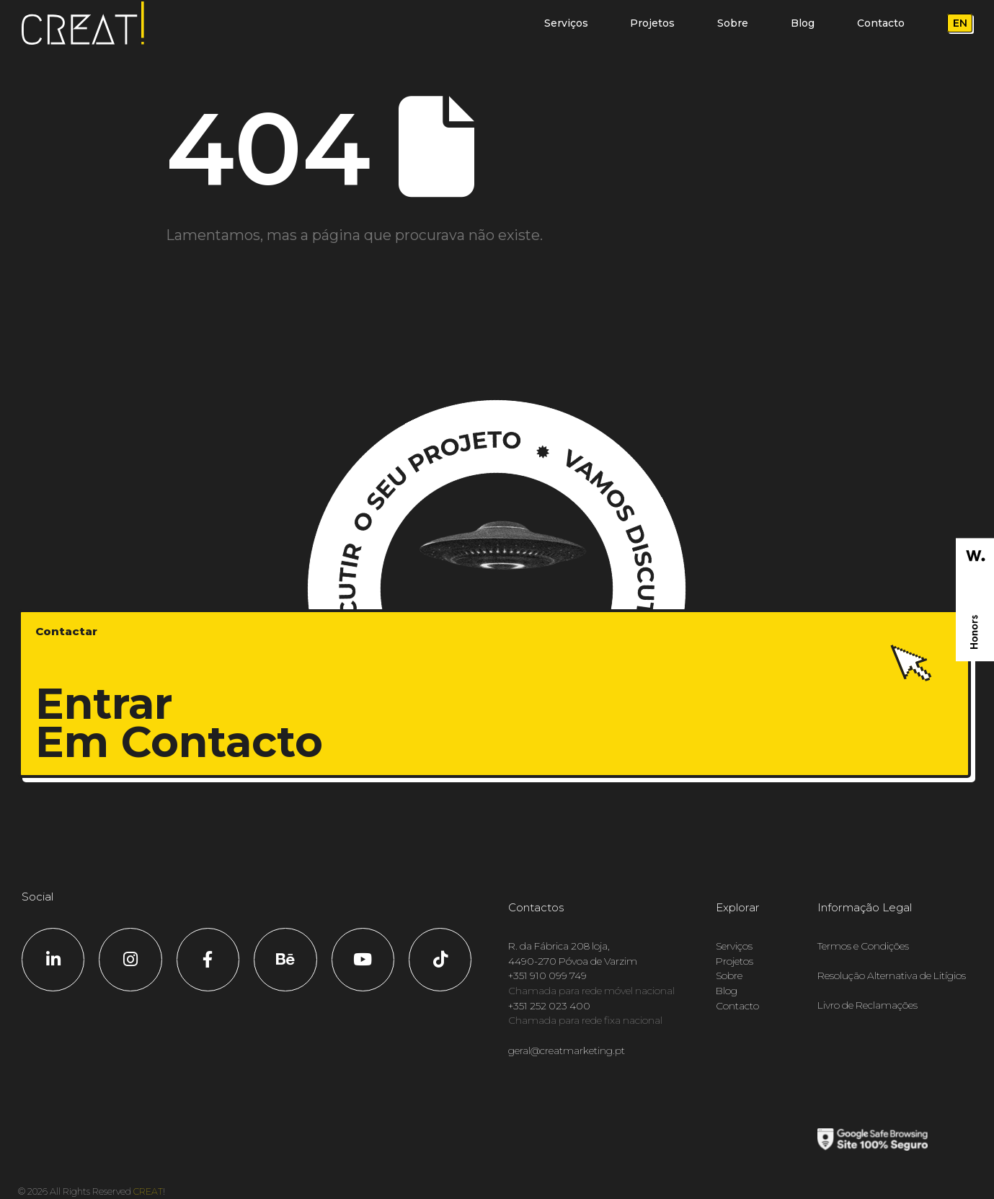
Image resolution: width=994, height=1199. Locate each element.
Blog (803, 23)
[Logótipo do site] (83, 23)
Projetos (652, 23)
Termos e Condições (863, 946)
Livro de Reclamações (867, 1005)
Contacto (881, 23)
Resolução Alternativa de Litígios (891, 975)
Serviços (566, 23)
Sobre (732, 23)
